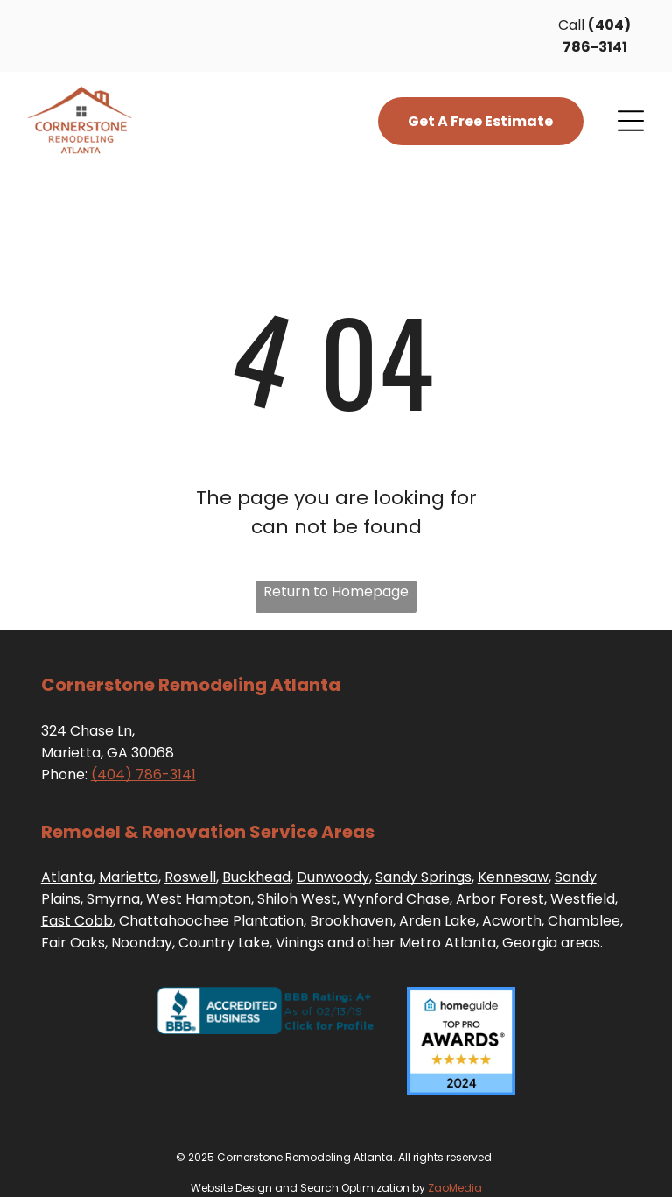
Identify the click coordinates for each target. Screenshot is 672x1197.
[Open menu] (631, 121)
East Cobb (77, 921)
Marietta (128, 877)
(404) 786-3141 (143, 774)
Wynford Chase (396, 899)
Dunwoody (333, 877)
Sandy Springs (423, 877)
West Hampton (198, 899)
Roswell (190, 877)
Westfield (582, 899)
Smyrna (113, 899)
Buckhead (256, 877)
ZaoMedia (455, 1187)
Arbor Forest (500, 899)
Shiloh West (297, 899)
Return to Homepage (336, 591)
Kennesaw (513, 877)
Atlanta (67, 877)
